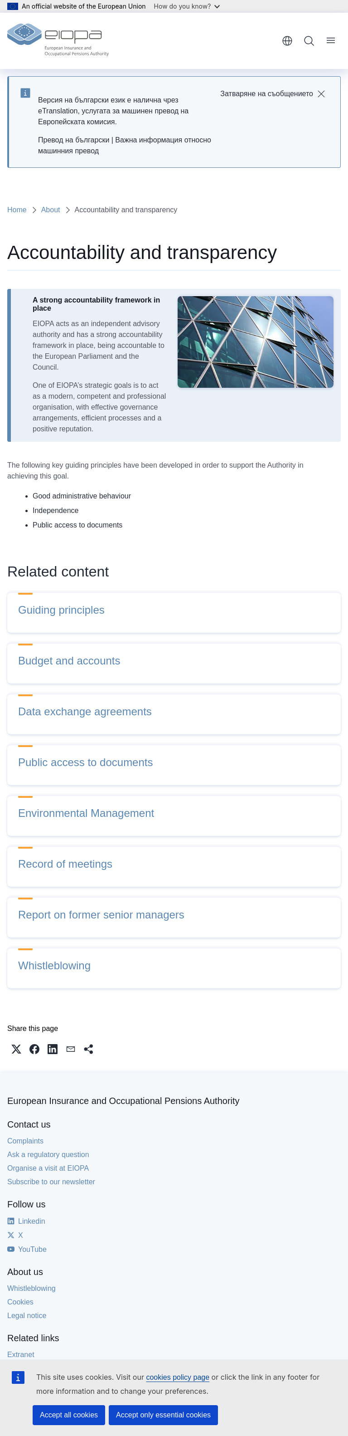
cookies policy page (177, 1377)
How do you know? (187, 6)
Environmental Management (86, 813)
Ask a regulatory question (48, 1154)
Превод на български (73, 140)
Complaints (25, 1141)
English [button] (287, 40)
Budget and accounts (69, 661)
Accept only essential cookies (163, 1415)
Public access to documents (85, 762)
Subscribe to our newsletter (51, 1182)
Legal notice (26, 1315)
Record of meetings (65, 864)
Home (17, 210)
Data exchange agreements (85, 711)
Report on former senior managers (101, 914)
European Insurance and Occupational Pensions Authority (123, 1101)
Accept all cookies (69, 1415)
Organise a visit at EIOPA (48, 1168)
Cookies (20, 1302)
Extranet (20, 1354)
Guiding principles (61, 610)
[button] (16, 1049)
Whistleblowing (54, 965)
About (50, 210)
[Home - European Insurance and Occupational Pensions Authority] (58, 41)
